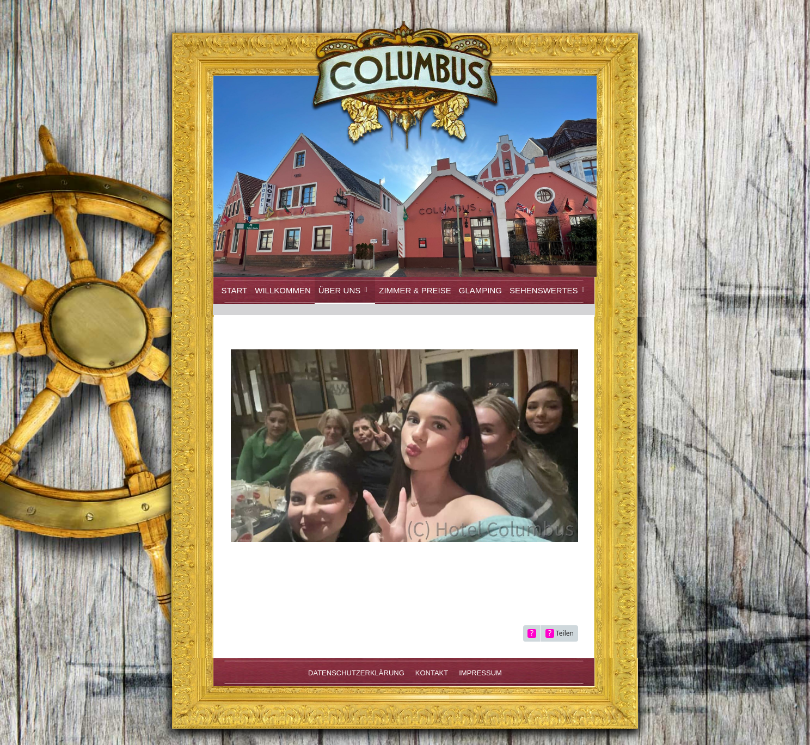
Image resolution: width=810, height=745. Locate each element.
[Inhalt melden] (532, 633)
